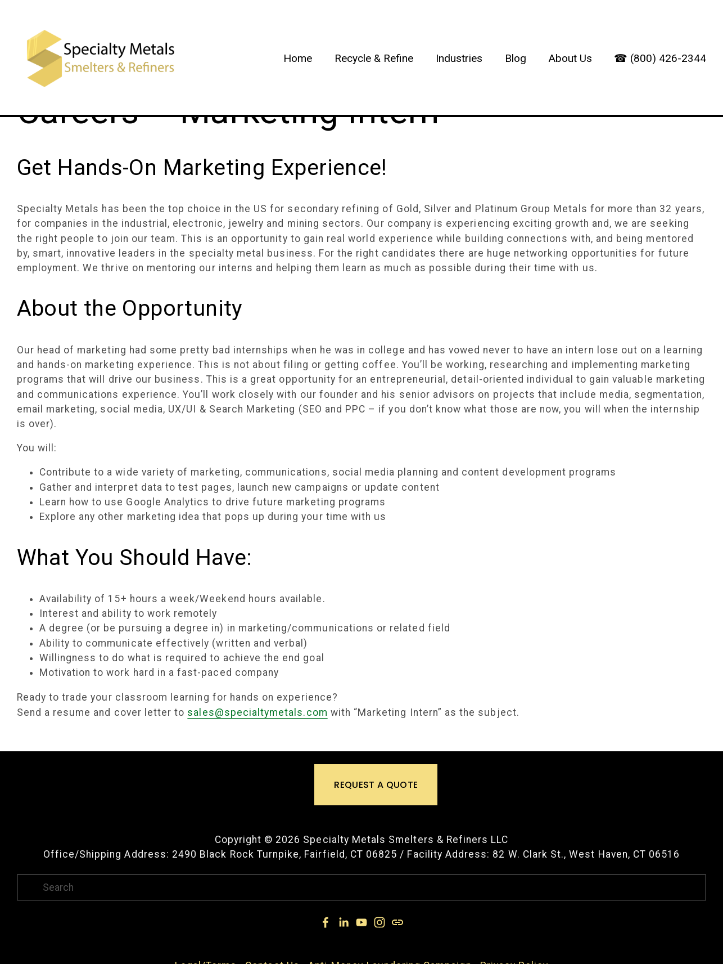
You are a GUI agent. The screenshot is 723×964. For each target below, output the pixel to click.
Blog (515, 58)
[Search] (362, 887)
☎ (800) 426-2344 (660, 58)
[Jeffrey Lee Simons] (343, 922)
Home (297, 58)
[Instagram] (379, 922)
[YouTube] (361, 922)
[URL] (397, 922)
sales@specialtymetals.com (257, 712)
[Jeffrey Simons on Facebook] (325, 922)
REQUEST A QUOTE (376, 784)
